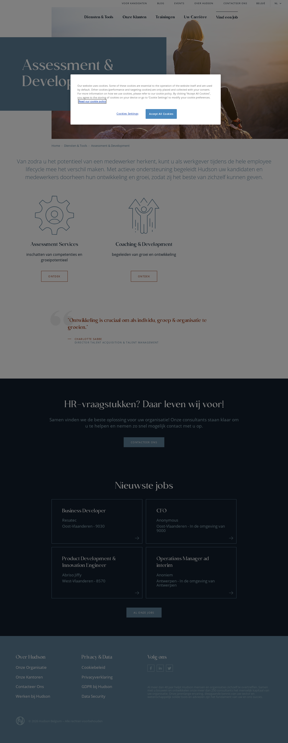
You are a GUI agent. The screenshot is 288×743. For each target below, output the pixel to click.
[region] (145, 99)
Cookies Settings (127, 113)
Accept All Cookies (161, 114)
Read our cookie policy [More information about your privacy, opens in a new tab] (92, 101)
